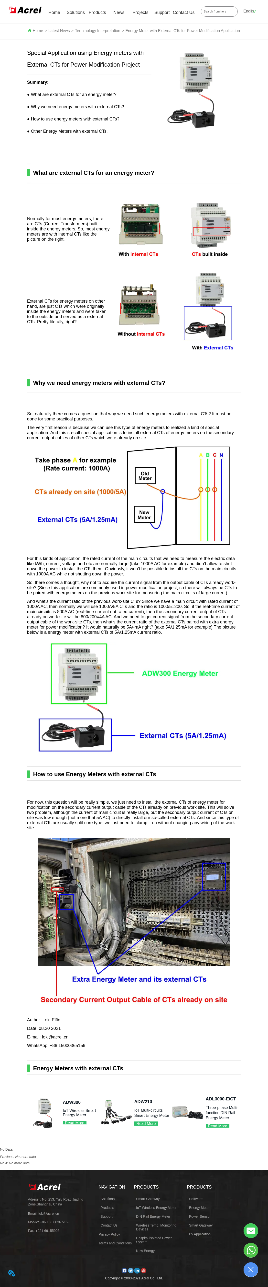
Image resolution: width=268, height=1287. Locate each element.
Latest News (59, 31)
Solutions (76, 12)
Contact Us (183, 12)
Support (162, 12)
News (118, 12)
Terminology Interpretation (97, 31)
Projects (141, 12)
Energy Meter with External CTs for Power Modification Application (182, 31)
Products (97, 12)
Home (54, 12)
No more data (25, 1157)
